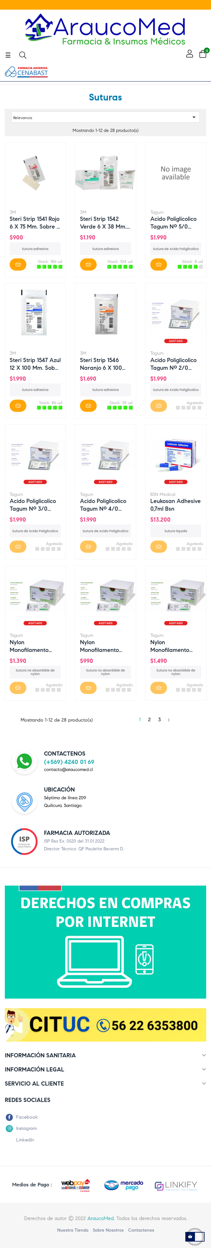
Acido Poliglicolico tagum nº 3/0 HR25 (33, 505)
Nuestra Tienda (72, 1230)
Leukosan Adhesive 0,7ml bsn (175, 505)
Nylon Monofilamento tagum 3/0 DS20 (102, 646)
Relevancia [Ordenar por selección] (105, 117)
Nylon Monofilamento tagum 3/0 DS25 (172, 646)
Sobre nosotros (108, 1230)
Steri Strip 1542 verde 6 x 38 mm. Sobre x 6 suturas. (104, 222)
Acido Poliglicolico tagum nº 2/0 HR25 (173, 364)
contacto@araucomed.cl (68, 769)
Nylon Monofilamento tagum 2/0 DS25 (31, 646)
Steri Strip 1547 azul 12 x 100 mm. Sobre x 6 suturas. (35, 364)
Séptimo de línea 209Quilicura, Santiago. (65, 801)
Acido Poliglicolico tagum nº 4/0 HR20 (103, 505)
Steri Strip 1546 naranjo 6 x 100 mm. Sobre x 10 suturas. (101, 364)
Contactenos (141, 1230)
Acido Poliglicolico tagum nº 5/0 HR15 (173, 222)
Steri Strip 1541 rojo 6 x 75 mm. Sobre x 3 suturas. (35, 222)
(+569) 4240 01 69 (69, 762)
